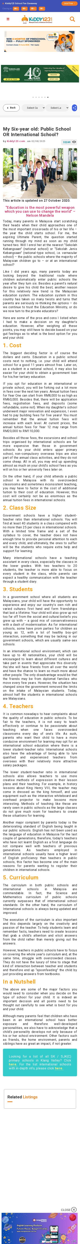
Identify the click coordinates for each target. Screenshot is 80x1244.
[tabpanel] (40, 73)
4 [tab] (42, 97)
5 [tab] (45, 97)
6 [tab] (48, 97)
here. (13, 1064)
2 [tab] (36, 97)
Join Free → (69, 3)
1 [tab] (33, 97)
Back (13, 107)
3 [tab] (39, 97)
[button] (8, 19)
